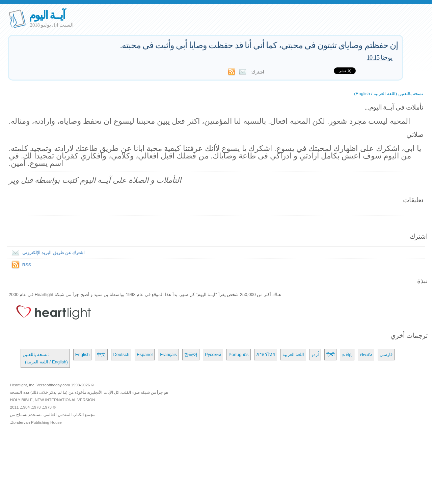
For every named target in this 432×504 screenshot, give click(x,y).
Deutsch (121, 354)
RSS (26, 264)
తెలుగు (366, 354)
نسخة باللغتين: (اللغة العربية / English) (45, 358)
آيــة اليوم (47, 15)
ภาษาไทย (265, 354)
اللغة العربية (293, 354)
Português (238, 354)
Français (168, 354)
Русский (213, 354)
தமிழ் (347, 354)
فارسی (386, 354)
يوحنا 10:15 (379, 57)
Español (145, 354)
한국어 (190, 354)
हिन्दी (330, 354)
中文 (101, 354)
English (82, 354)
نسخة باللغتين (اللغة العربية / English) (388, 93)
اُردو (315, 354)
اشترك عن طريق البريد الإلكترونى (47, 252)
